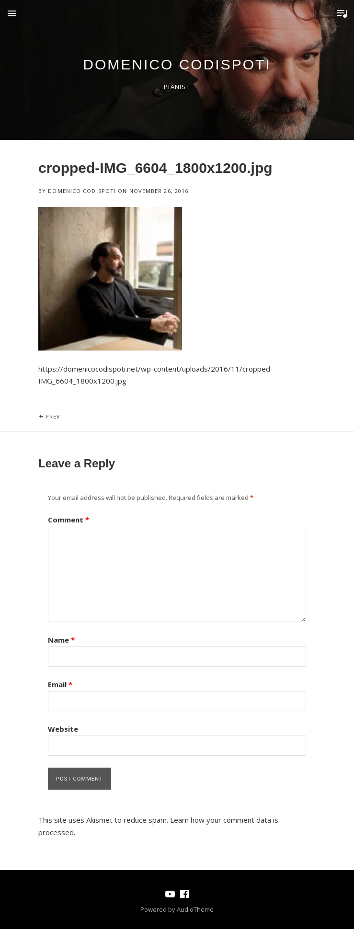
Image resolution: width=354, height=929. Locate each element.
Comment (68, 519)
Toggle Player (342, 13)
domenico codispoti (177, 64)
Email (60, 684)
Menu (11, 13)
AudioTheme (195, 909)
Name (61, 640)
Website (63, 729)
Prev (111, 411)
